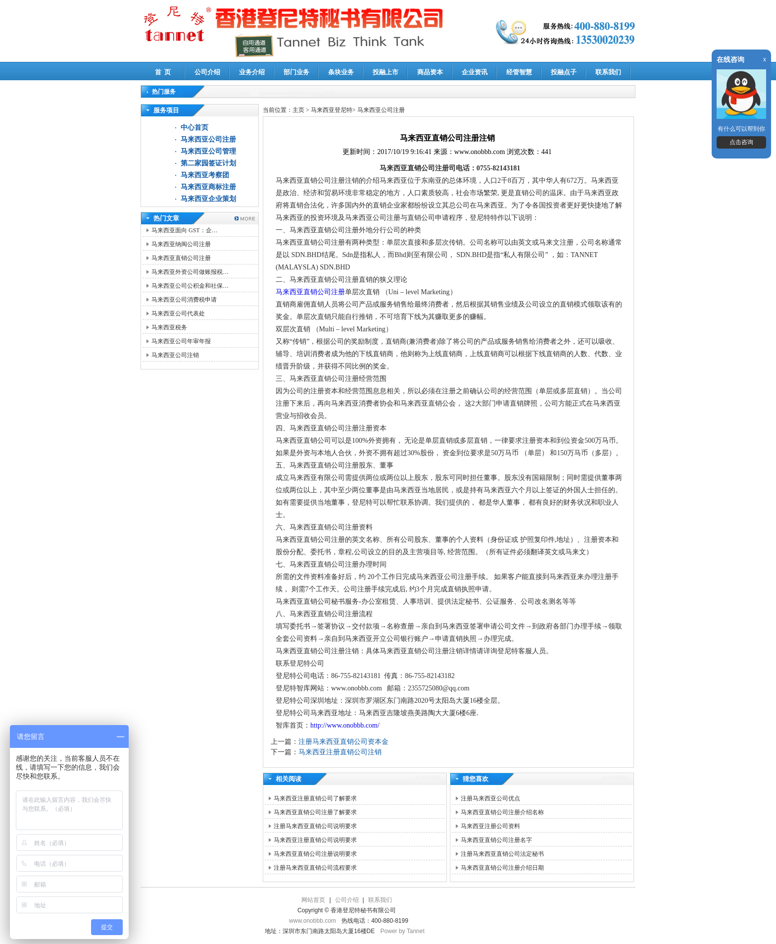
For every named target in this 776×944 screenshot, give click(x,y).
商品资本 (430, 72)
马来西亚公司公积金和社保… (190, 285)
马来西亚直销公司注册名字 (496, 840)
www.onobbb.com (312, 920)
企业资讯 (474, 72)
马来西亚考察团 (205, 175)
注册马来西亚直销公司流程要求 (315, 867)
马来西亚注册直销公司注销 (340, 752)
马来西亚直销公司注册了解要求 (315, 812)
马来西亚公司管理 (208, 151)
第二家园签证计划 (208, 163)
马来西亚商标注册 (208, 187)
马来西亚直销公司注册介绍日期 (502, 867)
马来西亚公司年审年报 (181, 341)
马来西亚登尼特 (331, 109)
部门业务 (296, 72)
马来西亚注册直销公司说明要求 (315, 840)
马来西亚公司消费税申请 (184, 299)
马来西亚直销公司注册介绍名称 (502, 812)
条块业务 (341, 72)
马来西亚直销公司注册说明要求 (315, 853)
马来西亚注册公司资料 (490, 826)
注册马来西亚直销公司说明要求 (315, 826)
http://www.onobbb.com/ (345, 725)
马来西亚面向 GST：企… (184, 230)
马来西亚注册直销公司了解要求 (315, 798)
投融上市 (385, 72)
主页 (298, 109)
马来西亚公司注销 (175, 355)
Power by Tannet (403, 931)
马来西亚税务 (169, 327)
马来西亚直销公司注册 (181, 258)
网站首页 (313, 899)
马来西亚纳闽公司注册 (181, 244)
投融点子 (564, 72)
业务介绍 (252, 72)
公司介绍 (207, 72)
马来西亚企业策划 (208, 199)
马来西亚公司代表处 (178, 313)
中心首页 (194, 127)
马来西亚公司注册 (208, 139)
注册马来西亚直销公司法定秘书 (502, 853)
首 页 (163, 72)
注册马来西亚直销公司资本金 (343, 741)
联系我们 (608, 72)
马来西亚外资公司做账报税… (190, 271)
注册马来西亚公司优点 (490, 798)
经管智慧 (519, 72)
